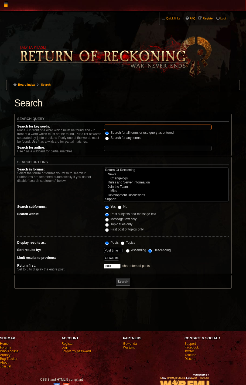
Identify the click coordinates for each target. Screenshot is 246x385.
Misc (166, 191)
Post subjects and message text (130, 214)
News (166, 174)
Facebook (191, 347)
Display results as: (31, 243)
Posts (111, 243)
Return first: (26, 265)
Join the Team (166, 187)
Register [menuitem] (208, 18)
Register (68, 344)
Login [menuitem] (223, 18)
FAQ (193, 18)
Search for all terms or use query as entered (139, 133)
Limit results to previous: (36, 258)
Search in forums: (31, 169)
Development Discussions (166, 195)
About (4, 362)
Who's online (9, 351)
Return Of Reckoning (166, 170)
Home (4, 344)
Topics (128, 243)
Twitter (189, 351)
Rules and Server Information (166, 182)
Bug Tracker (9, 359)
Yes (110, 207)
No (122, 207)
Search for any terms (123, 138)
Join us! (5, 366)
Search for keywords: (33, 126)
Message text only (120, 219)
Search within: (28, 214)
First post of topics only (124, 229)
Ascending (136, 250)
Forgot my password (76, 351)
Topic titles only (118, 224)
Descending (159, 250)
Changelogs (166, 178)
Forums (5, 347)
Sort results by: (29, 250)
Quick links (173, 18)
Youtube (190, 355)
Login (65, 347)
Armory (5, 355)
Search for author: (31, 147)
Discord (190, 359)
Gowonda (130, 344)
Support (166, 199)
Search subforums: (32, 207)
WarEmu (129, 347)
